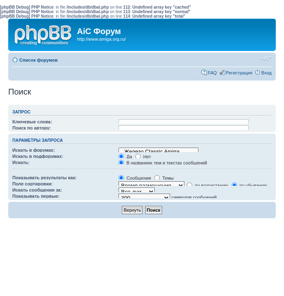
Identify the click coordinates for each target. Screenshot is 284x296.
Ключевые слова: (32, 121)
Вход (266, 72)
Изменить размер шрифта (266, 58)
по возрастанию (207, 185)
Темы (164, 178)
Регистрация (239, 72)
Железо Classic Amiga (158, 151)
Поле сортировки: (32, 183)
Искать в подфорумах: (37, 156)
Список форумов (38, 60)
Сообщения (135, 178)
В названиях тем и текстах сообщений (163, 162)
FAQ (212, 72)
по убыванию (249, 185)
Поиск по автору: (31, 127)
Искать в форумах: (33, 150)
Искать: (20, 162)
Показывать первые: (36, 196)
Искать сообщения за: (37, 189)
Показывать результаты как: (44, 177)
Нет (143, 156)
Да (125, 156)
